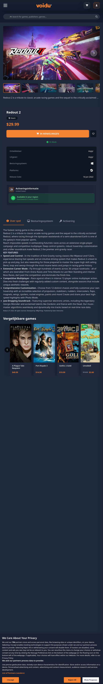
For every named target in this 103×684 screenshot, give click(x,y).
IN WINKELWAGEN (47, 133)
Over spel (13, 220)
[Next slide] (93, 53)
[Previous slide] (9, 53)
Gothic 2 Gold (65, 366)
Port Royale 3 (41, 366)
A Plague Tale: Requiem (18, 367)
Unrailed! (87, 366)
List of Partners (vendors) (13, 676)
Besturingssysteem (40, 221)
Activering (67, 221)
